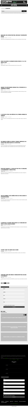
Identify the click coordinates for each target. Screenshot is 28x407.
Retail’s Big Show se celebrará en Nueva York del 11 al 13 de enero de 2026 (13, 62)
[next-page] (8, 283)
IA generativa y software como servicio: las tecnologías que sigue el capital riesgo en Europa (14, 223)
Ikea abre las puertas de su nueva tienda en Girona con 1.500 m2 (14, 317)
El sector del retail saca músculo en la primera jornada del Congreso (14, 115)
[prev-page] (1, 283)
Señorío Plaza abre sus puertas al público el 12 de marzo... (13, 368)
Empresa (4, 298)
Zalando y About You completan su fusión (9, 249)
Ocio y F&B (2, 277)
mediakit (6, 358)
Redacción (6, 37)
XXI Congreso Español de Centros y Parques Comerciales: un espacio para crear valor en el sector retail (13, 142)
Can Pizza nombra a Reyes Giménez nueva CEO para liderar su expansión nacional (14, 196)
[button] (1, 5)
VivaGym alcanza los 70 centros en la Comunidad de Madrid (14, 336)
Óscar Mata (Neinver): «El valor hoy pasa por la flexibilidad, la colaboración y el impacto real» (14, 169)
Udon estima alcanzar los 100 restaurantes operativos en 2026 (14, 372)
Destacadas (2, 251)
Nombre (4, 288)
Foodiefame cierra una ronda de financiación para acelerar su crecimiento (13, 275)
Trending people (3, 198)
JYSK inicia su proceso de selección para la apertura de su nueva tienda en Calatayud (14, 327)
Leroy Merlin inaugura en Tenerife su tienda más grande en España (15, 364)
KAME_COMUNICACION (15, 403)
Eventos (2, 225)
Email (4, 295)
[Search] (24, 11)
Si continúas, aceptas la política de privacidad (9, 305)
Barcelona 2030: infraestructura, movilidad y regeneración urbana (14, 35)
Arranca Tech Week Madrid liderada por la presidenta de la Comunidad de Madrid (13, 88)
